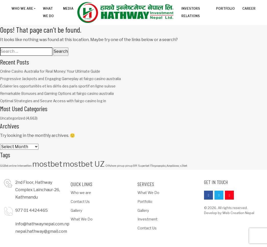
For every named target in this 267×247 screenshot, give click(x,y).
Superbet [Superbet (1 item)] (143, 165)
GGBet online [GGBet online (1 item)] (8, 165)
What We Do (82, 219)
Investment (147, 219)
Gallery (76, 210)
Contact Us (80, 201)
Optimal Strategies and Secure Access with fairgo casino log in (53, 101)
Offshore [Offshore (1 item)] (110, 165)
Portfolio (144, 201)
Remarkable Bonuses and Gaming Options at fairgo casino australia (57, 93)
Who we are (81, 192)
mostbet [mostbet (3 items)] (47, 164)
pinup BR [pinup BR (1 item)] (131, 165)
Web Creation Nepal (238, 213)
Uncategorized (12, 118)
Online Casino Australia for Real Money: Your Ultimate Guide (50, 71)
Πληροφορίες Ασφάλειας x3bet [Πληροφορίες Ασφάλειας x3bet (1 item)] (168, 165)
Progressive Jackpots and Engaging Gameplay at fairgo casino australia (60, 78)
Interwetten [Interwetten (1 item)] (24, 165)
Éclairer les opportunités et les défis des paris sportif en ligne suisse (58, 86)
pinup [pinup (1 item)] (120, 165)
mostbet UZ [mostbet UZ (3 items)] (84, 164)
